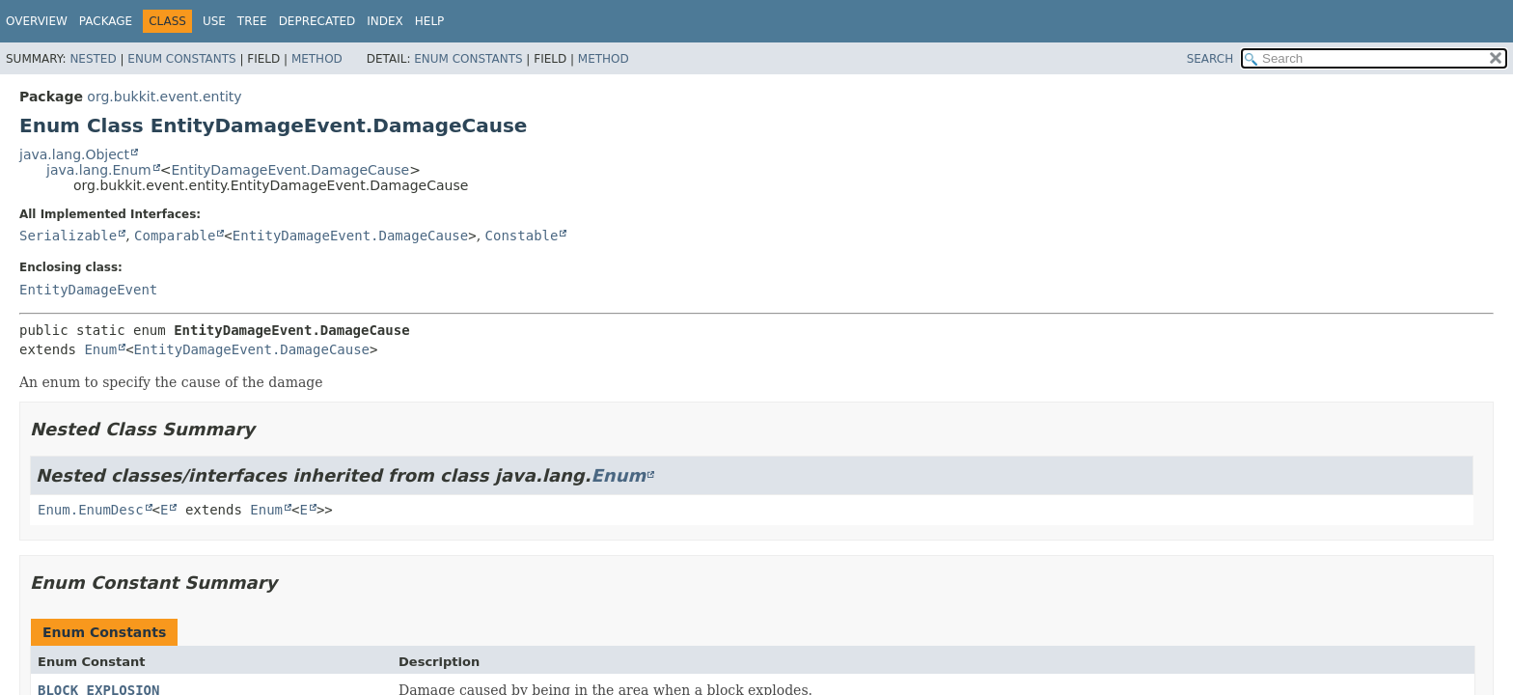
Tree (252, 21)
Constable (522, 235)
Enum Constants (181, 59)
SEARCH (1210, 59)
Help (430, 21)
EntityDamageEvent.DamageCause (290, 170)
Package (105, 21)
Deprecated (317, 21)
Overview (37, 21)
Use (214, 21)
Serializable (68, 235)
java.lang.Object (74, 154)
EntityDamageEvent (88, 289)
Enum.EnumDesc (91, 509)
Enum (100, 349)
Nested (92, 59)
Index (385, 21)
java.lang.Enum (98, 170)
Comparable (174, 235)
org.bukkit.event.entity (164, 96)
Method (317, 59)
